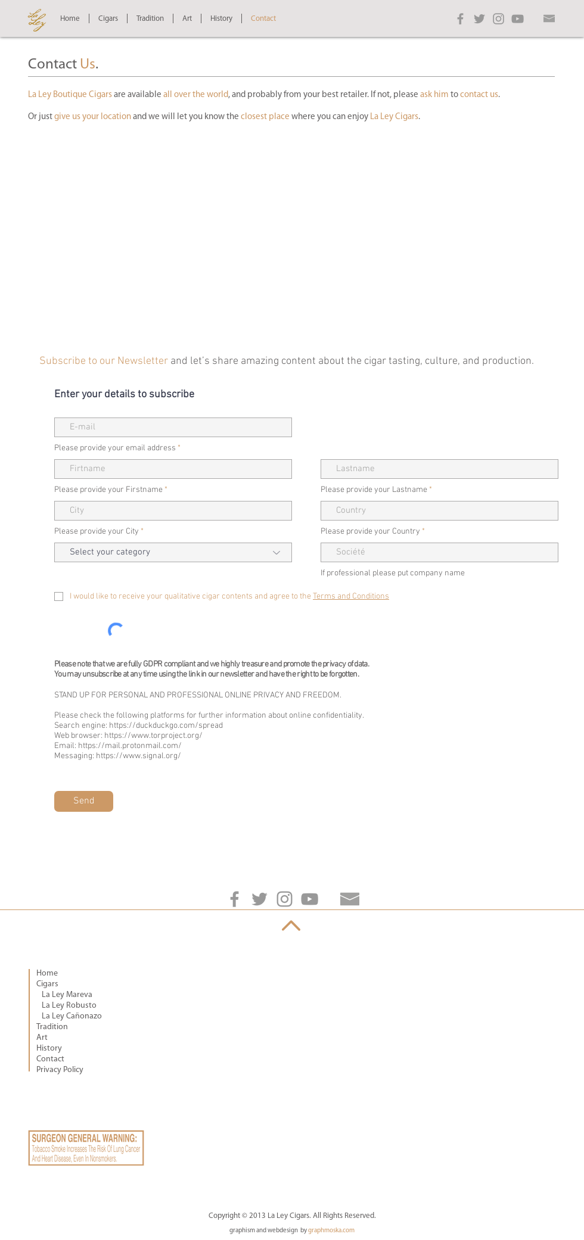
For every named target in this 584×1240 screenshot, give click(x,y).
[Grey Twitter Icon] (479, 18)
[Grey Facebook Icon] (460, 18)
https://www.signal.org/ (138, 756)
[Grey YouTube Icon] (517, 18)
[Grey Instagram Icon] (498, 18)
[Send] (83, 801)
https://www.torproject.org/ (153, 736)
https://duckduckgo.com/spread (166, 726)
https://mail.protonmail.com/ (130, 746)
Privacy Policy (59, 1069)
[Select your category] (173, 552)
